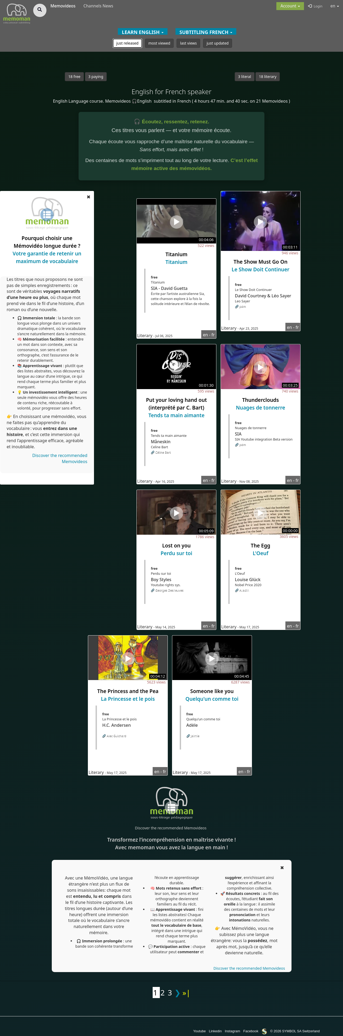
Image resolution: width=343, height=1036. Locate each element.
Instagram (232, 1031)
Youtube (199, 1031)
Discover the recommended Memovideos (170, 827)
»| (186, 992)
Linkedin (215, 1031)
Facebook (250, 1031)
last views (188, 43)
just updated (218, 43)
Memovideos (62, 6)
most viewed (159, 43)
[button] (290, 6)
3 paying (95, 76)
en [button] (335, 6)
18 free (74, 76)
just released (127, 43)
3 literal (244, 76)
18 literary (267, 76)
